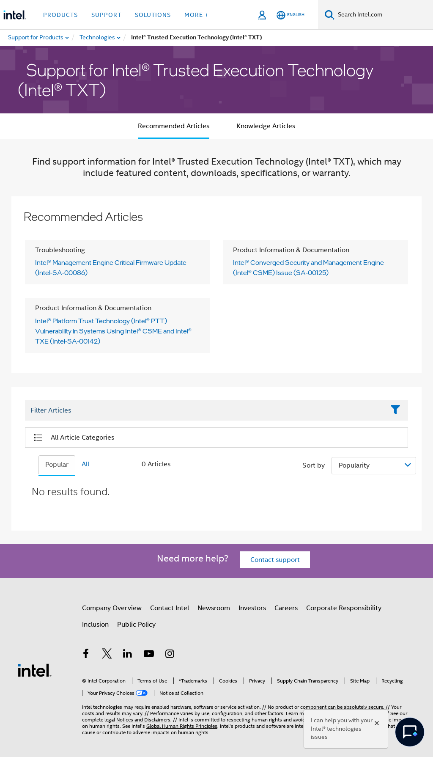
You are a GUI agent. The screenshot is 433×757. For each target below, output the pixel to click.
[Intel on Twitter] (107, 655)
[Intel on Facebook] (86, 655)
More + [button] (196, 15)
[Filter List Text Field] (205, 410)
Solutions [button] (153, 15)
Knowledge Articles (265, 126)
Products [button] (60, 15)
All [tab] (85, 464)
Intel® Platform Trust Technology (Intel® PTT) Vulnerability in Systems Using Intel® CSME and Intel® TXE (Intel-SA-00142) (113, 331)
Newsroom (213, 608)
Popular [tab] (57, 464)
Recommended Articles (173, 126)
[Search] (329, 14)
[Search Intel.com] (383, 15)
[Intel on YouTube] (149, 655)
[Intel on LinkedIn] (128, 655)
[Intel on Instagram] (169, 655)
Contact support (275, 560)
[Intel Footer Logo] (35, 670)
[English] (290, 15)
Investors (252, 608)
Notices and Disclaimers (143, 719)
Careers (286, 608)
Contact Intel (169, 608)
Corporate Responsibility (343, 608)
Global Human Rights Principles (181, 726)
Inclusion (95, 624)
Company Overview (112, 608)
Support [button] (106, 15)
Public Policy (136, 624)
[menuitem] (98, 37)
